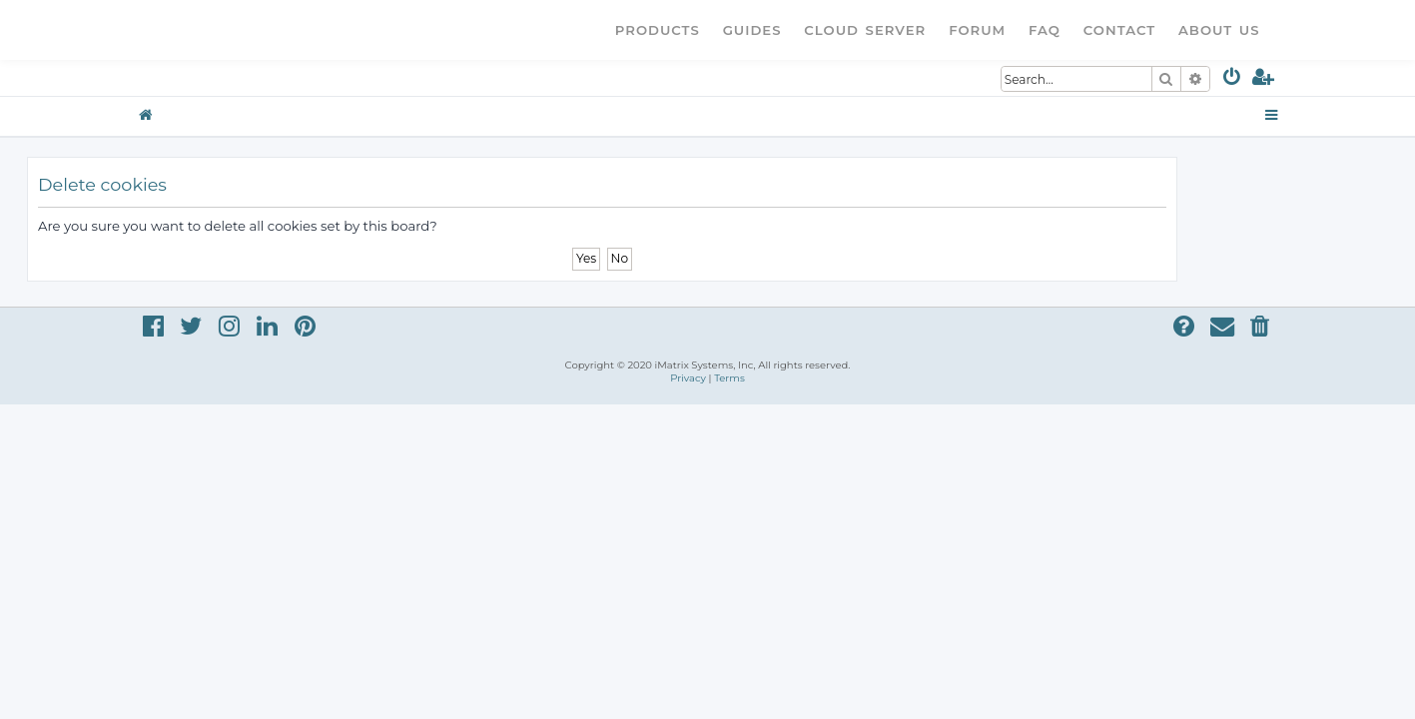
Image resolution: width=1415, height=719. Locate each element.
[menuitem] (1232, 80)
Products (657, 30)
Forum (977, 30)
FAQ (1045, 30)
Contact (1119, 30)
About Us (1219, 30)
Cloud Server (865, 30)
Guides (752, 30)
